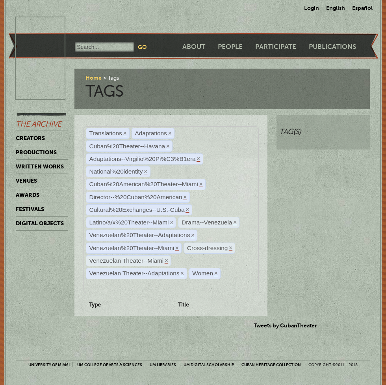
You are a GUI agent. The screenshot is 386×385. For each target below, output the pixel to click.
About (193, 46)
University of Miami (49, 365)
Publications (332, 46)
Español (362, 8)
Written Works (40, 166)
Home (93, 78)
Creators (30, 138)
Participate (275, 46)
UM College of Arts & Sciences (109, 365)
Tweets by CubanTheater (285, 325)
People (230, 46)
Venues (26, 181)
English (335, 8)
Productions (36, 152)
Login (311, 8)
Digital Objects (40, 223)
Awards (27, 195)
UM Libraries (163, 365)
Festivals (30, 209)
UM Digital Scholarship (209, 365)
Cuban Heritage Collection (271, 365)
